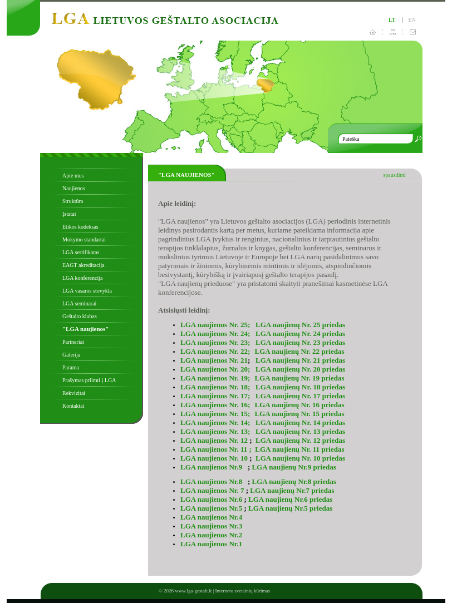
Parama (70, 367)
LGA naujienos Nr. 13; (216, 431)
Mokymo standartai (84, 239)
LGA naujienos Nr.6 (211, 499)
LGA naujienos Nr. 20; (216, 369)
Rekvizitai (73, 393)
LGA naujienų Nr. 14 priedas (300, 422)
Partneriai (73, 342)
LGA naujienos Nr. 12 (214, 440)
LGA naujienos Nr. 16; (216, 405)
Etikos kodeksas (80, 227)
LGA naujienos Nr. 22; (215, 351)
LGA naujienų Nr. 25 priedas (300, 324)
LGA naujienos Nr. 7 (212, 490)
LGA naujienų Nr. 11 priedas (299, 449)
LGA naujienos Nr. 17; (216, 396)
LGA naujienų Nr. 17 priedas (300, 396)
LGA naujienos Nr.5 (211, 508)
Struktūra (72, 201)
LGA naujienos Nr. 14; (216, 422)
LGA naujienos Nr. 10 (214, 458)
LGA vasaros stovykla (87, 291)
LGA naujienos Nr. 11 (214, 449)
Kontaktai (73, 406)
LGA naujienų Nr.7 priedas (292, 490)
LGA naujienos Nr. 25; (215, 324)
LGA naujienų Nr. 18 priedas (300, 387)
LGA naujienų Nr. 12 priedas (300, 440)
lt (392, 20)
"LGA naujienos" (85, 328)
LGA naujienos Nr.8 (212, 481)
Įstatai (69, 214)
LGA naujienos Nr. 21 (214, 360)
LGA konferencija (82, 278)
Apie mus (73, 175)
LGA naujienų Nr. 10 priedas (300, 458)
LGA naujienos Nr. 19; (215, 378)
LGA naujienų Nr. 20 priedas (300, 369)
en (412, 20)
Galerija (71, 355)
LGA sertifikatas (80, 252)
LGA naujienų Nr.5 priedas (290, 508)
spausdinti (394, 175)
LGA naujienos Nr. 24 (214, 333)
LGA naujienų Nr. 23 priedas (299, 342)
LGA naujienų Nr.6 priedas (290, 499)
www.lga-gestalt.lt (193, 591)
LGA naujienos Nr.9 (212, 467)
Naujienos (73, 188)
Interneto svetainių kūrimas (242, 591)
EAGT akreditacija (83, 265)
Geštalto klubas (79, 316)
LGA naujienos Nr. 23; (216, 342)
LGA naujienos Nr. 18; (215, 387)
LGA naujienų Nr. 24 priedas (300, 333)
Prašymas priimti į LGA (89, 380)
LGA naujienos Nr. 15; (215, 413)
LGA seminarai (79, 303)
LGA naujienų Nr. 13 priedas (300, 431)
